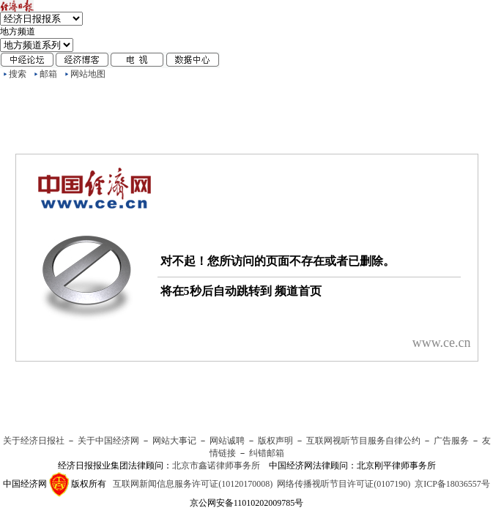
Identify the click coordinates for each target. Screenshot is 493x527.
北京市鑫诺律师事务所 (216, 465)
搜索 (17, 74)
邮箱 (48, 74)
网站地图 (87, 74)
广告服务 (451, 441)
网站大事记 (174, 441)
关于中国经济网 (108, 441)
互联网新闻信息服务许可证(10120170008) (193, 484)
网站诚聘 (227, 441)
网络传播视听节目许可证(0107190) (343, 484)
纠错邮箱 (266, 453)
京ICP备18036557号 (452, 484)
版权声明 (275, 441)
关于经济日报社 (33, 441)
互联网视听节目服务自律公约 (363, 441)
